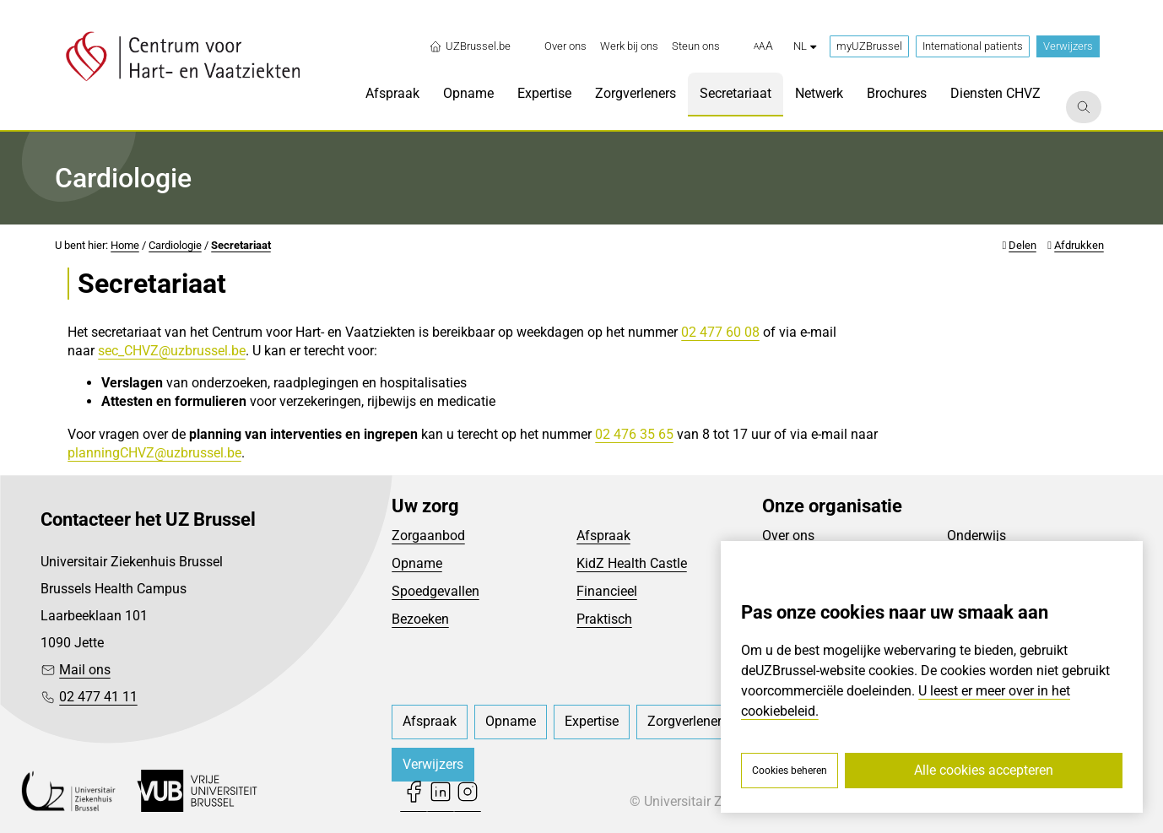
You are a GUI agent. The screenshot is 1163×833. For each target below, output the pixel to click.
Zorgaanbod (428, 535)
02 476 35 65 (634, 434)
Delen (1022, 245)
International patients (972, 46)
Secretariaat (241, 245)
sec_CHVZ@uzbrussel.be (172, 351)
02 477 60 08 (720, 332)
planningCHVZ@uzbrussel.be (154, 453)
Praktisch (604, 619)
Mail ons (85, 670)
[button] (763, 46)
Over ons (788, 535)
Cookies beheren (789, 770)
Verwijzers (1068, 46)
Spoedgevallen (435, 591)
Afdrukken (1079, 245)
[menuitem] (565, 46)
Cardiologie (175, 245)
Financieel (606, 591)
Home (125, 245)
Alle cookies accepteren (983, 770)
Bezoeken (420, 619)
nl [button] (804, 46)
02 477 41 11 (98, 697)
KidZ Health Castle (631, 563)
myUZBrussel (869, 46)
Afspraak (603, 535)
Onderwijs (976, 535)
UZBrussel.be (470, 46)
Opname (417, 563)
